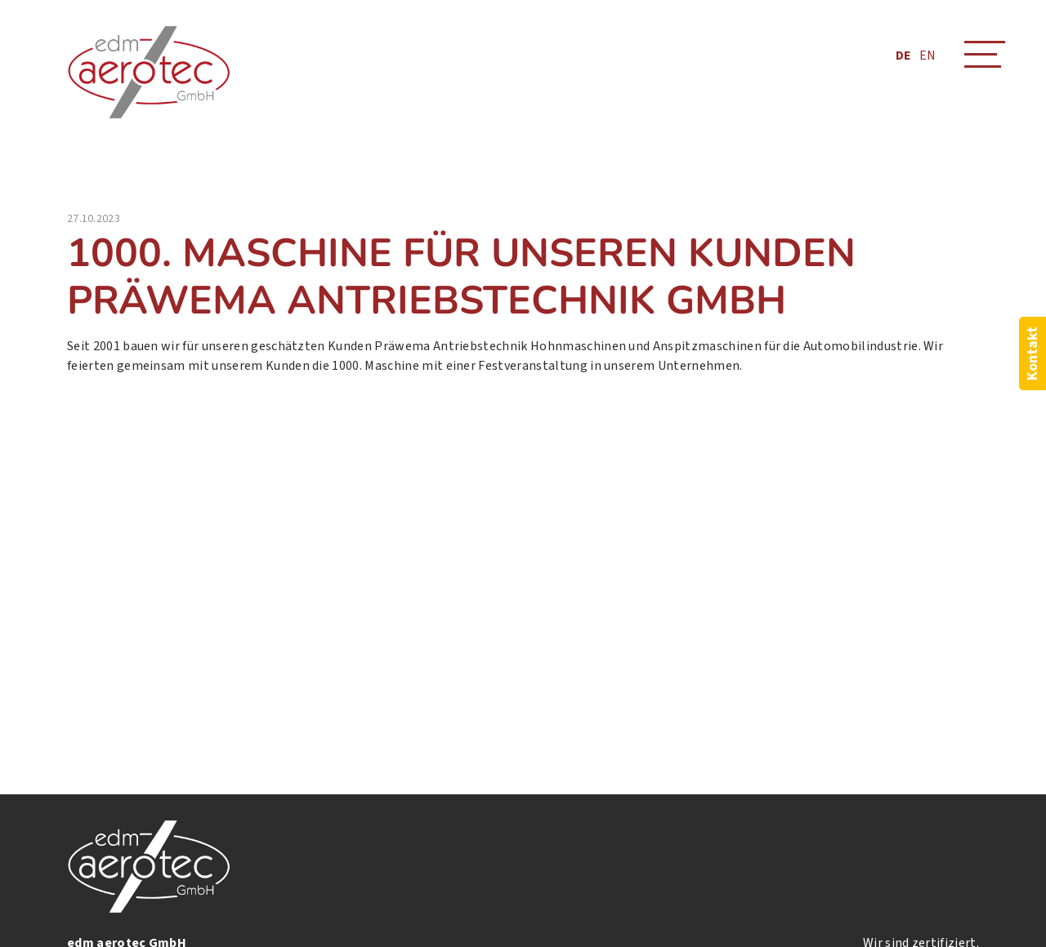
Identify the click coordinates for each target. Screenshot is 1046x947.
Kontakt (1032, 353)
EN (927, 55)
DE (903, 55)
